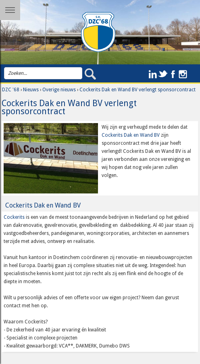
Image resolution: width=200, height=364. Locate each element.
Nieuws (31, 90)
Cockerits (14, 217)
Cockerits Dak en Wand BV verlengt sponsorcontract (137, 90)
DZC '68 (10, 90)
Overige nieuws (59, 90)
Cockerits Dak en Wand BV (131, 135)
